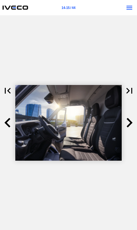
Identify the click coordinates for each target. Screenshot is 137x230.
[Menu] (129, 7)
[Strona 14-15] (68, 7)
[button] (7, 90)
